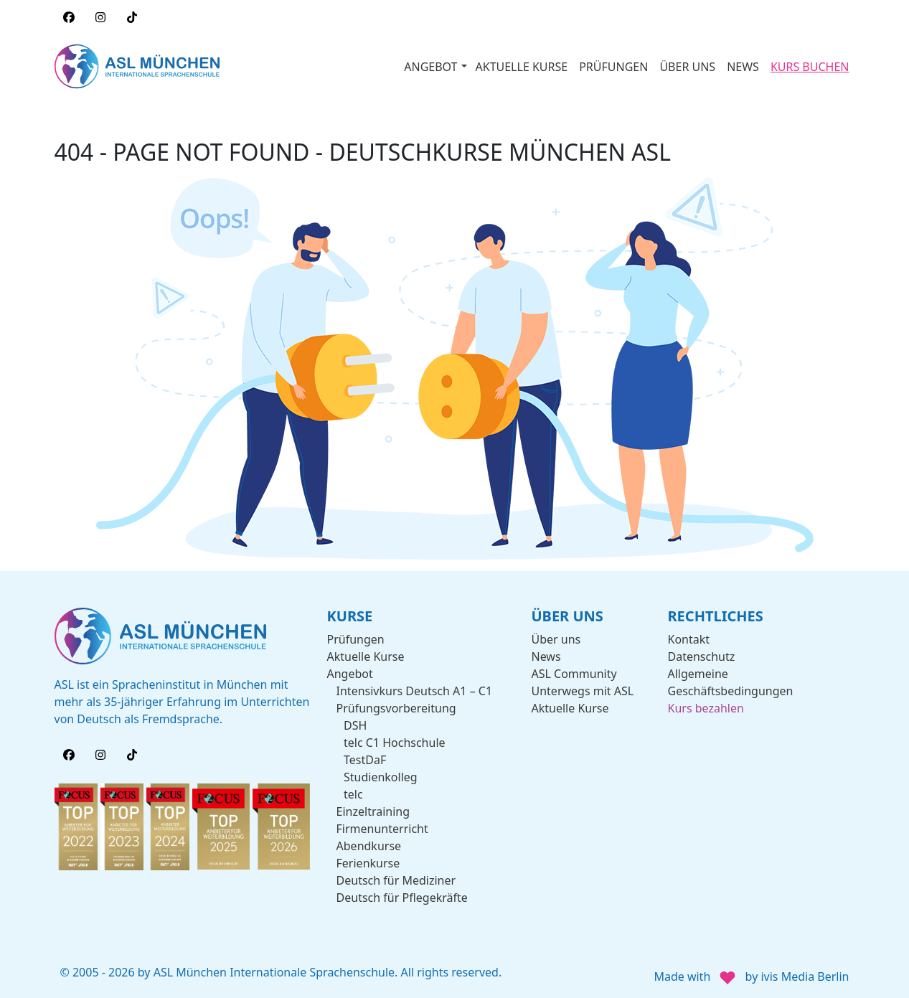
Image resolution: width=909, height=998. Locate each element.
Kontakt (689, 639)
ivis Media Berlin (804, 976)
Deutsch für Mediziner (396, 880)
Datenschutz (701, 656)
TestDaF (365, 760)
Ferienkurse (368, 863)
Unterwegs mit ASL (583, 691)
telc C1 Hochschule (395, 742)
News (546, 656)
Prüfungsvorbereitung (396, 708)
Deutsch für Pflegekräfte (402, 897)
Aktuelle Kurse (366, 656)
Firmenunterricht (382, 829)
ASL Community (574, 674)
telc (353, 794)
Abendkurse (369, 846)
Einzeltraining (373, 811)
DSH (355, 725)
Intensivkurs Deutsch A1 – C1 (414, 691)
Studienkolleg (381, 777)
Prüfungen (356, 639)
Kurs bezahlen (706, 708)
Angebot (350, 674)
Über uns (556, 639)
